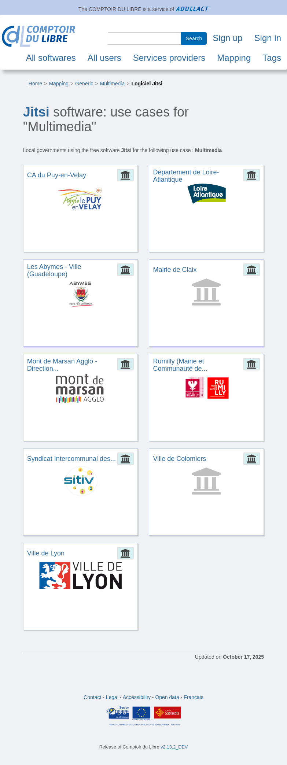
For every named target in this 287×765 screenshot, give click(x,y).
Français (193, 697)
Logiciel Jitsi (146, 83)
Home (35, 83)
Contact (92, 697)
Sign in (267, 38)
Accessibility (137, 697)
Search (194, 38)
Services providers (169, 58)
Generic (84, 83)
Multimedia (112, 83)
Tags (271, 58)
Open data (167, 697)
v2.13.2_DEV (174, 747)
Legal (112, 697)
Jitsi (36, 111)
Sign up (227, 38)
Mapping (234, 58)
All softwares (51, 58)
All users (104, 58)
